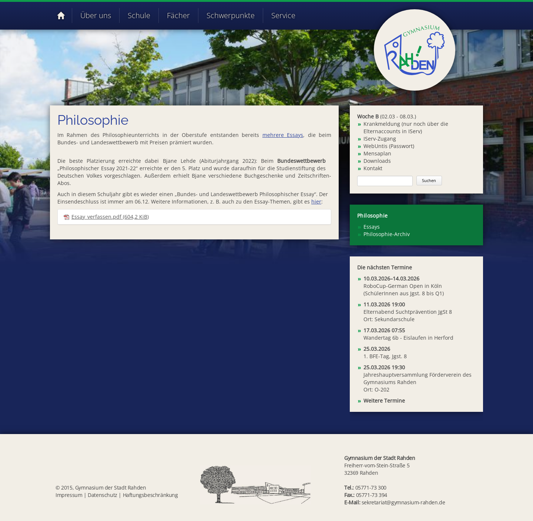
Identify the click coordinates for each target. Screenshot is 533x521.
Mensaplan (377, 153)
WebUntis (375, 145)
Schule (139, 15)
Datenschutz (102, 494)
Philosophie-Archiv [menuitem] (386, 234)
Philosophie (372, 215)
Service (283, 15)
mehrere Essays (282, 134)
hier (316, 201)
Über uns (95, 15)
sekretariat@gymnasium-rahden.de (403, 502)
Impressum (69, 494)
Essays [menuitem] (371, 226)
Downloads (377, 160)
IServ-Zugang (379, 138)
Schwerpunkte (231, 15)
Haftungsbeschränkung (150, 494)
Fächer (178, 15)
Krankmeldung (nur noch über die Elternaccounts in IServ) (405, 127)
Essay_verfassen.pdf (110, 216)
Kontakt (372, 168)
